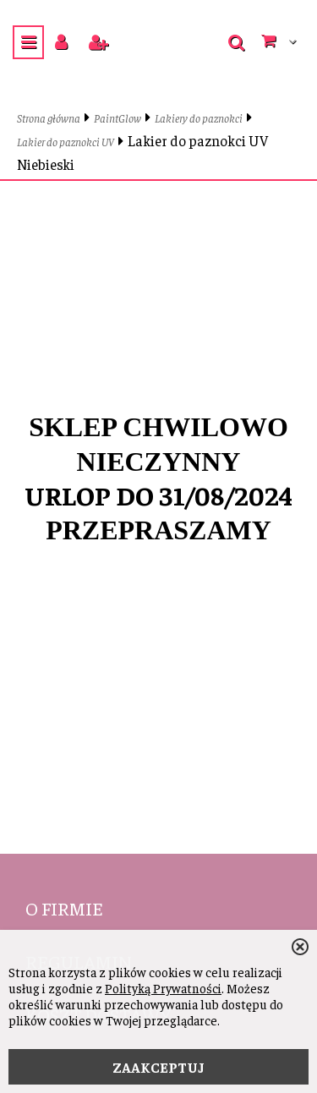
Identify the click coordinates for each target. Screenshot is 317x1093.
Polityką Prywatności (163, 988)
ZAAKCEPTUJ (158, 1066)
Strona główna (48, 118)
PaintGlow (117, 118)
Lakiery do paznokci (199, 118)
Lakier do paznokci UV (65, 141)
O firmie (64, 908)
